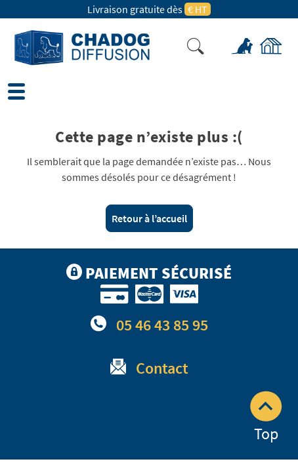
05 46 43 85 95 (162, 325)
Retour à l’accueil (149, 218)
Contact (162, 368)
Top (266, 417)
